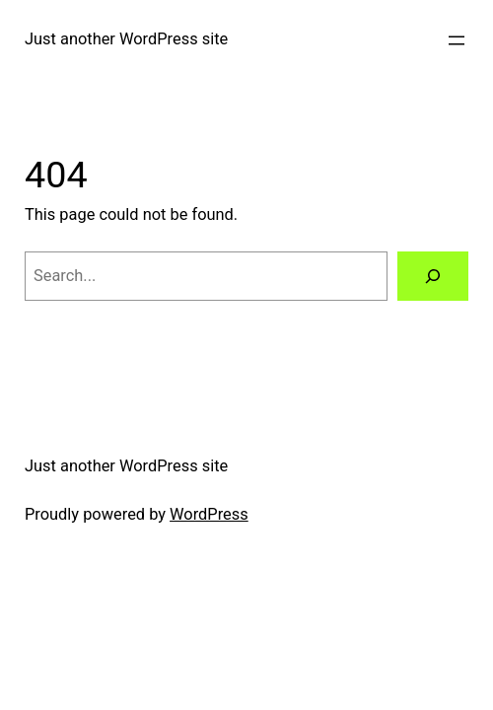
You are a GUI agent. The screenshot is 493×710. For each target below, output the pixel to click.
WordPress (209, 514)
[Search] (432, 276)
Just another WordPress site (126, 39)
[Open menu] (456, 40)
